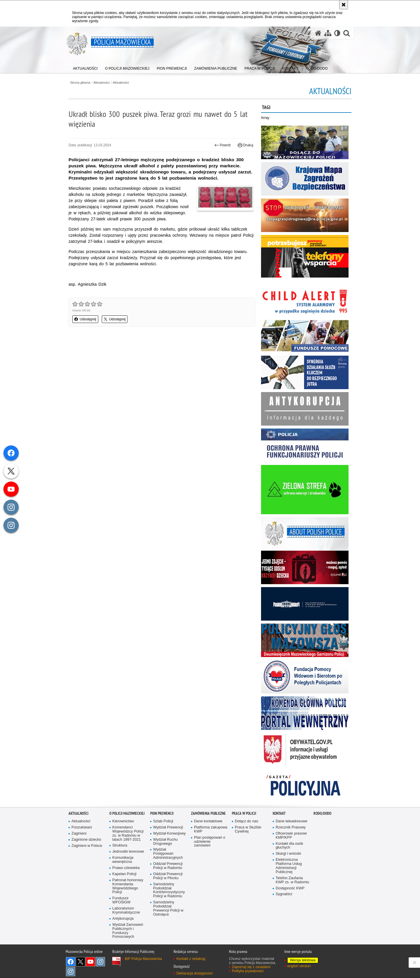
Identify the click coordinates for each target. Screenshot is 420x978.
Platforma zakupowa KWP (210, 829)
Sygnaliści (284, 894)
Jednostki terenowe (128, 852)
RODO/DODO (322, 813)
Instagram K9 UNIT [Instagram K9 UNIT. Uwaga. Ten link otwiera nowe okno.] (100, 961)
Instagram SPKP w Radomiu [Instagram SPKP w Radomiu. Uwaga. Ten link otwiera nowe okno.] (70, 971)
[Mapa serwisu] (327, 33)
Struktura (119, 845)
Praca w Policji (244, 813)
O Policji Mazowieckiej (127, 813)
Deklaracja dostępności (194, 973)
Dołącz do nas (246, 821)
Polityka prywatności (248, 971)
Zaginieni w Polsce (86, 846)
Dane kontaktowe (208, 821)
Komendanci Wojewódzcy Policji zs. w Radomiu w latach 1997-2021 (128, 834)
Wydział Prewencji (168, 827)
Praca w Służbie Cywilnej (248, 829)
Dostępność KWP (290, 888)
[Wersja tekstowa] (337, 33)
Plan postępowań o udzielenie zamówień (209, 842)
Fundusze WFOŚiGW (121, 900)
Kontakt (279, 813)
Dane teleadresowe (291, 821)
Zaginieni (78, 833)
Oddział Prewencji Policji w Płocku (168, 876)
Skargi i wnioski (288, 854)
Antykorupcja (123, 919)
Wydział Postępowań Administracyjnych (168, 854)
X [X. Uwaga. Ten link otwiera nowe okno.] (80, 961)
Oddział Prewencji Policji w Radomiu (168, 866)
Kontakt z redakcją (190, 959)
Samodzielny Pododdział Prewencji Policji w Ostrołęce (168, 908)
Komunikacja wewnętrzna (122, 860)
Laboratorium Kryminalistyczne (126, 910)
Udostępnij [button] (85, 319)
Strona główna (80, 82)
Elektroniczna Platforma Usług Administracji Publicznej (289, 866)
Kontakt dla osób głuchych (289, 846)
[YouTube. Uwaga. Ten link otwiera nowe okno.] (90, 961)
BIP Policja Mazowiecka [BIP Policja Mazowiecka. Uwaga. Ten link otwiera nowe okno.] (143, 959)
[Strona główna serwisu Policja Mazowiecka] (318, 33)
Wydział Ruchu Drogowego (165, 842)
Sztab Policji (163, 821)
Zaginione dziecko (86, 840)
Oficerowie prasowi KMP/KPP (291, 836)
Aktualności (102, 82)
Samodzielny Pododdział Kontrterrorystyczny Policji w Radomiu (169, 890)
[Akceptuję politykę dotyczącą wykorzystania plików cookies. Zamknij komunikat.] (343, 4)
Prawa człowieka (126, 868)
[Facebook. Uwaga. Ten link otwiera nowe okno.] (70, 961)
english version (299, 966)
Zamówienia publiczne (208, 813)
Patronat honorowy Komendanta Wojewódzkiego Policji (127, 886)
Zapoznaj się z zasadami (251, 967)
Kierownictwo (123, 821)
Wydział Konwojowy (169, 833)
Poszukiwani (81, 827)
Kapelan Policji (124, 874)
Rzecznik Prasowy (291, 827)
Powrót (222, 145)
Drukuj (245, 145)
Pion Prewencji (162, 813)
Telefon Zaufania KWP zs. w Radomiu (292, 880)
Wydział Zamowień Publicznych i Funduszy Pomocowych (127, 931)
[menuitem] (85, 67)
